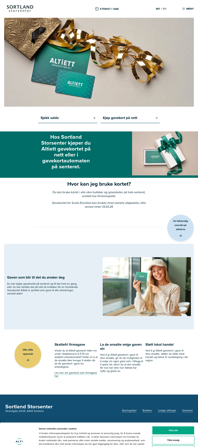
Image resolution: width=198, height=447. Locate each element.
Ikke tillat (173, 427)
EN (164, 8)
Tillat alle (173, 408)
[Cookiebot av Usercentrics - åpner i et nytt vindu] (19, 441)
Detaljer (158, 441)
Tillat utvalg (173, 418)
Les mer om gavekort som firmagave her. (76, 374)
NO (158, 8)
